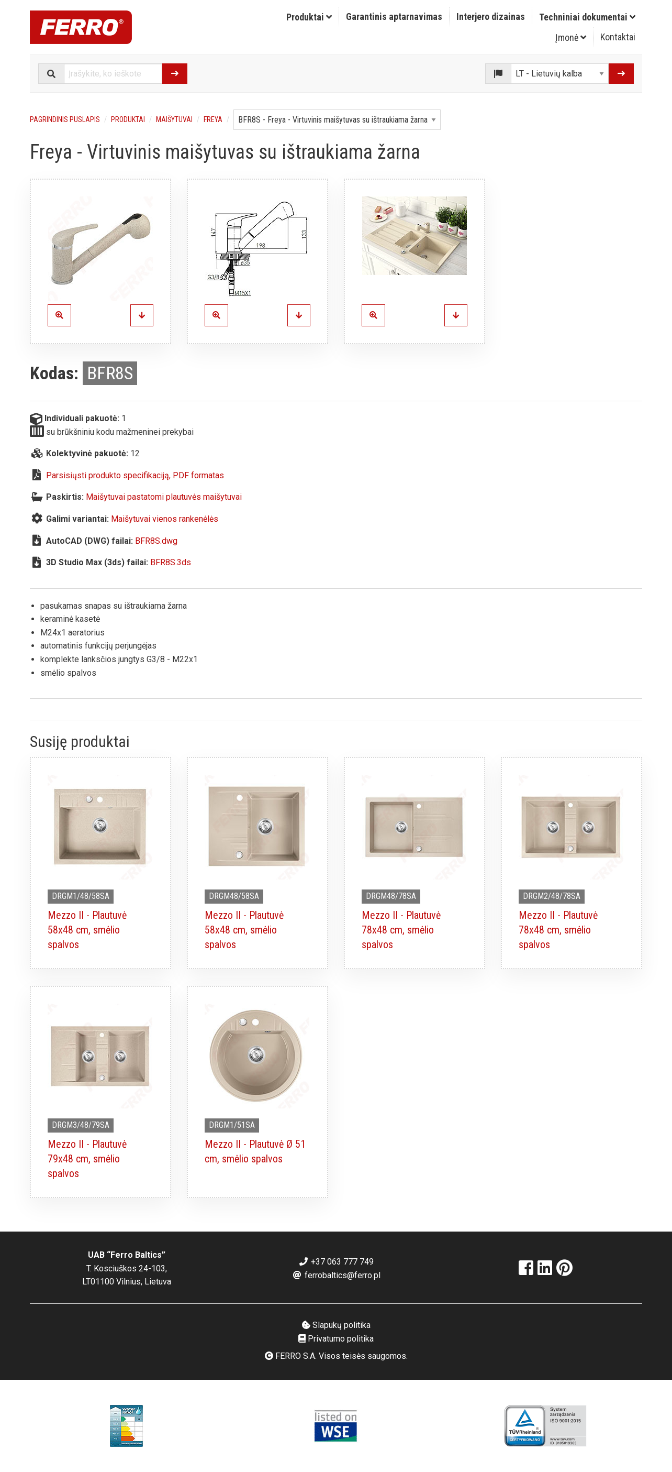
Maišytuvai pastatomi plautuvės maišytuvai (164, 497)
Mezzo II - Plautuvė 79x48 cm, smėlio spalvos (87, 1159)
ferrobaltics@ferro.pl (336, 1275)
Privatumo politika (336, 1339)
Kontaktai (617, 36)
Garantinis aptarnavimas (394, 16)
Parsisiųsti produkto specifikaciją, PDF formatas (135, 475)
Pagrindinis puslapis (65, 119)
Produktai (309, 17)
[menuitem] (309, 17)
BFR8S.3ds (170, 562)
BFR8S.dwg (156, 541)
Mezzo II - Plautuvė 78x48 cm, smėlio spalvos (401, 930)
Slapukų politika (336, 1325)
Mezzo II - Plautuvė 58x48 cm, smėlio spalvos (87, 930)
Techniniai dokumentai (587, 17)
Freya (213, 119)
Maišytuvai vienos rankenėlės (164, 519)
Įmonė (570, 37)
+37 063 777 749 (336, 1262)
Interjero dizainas (490, 16)
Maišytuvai (174, 119)
